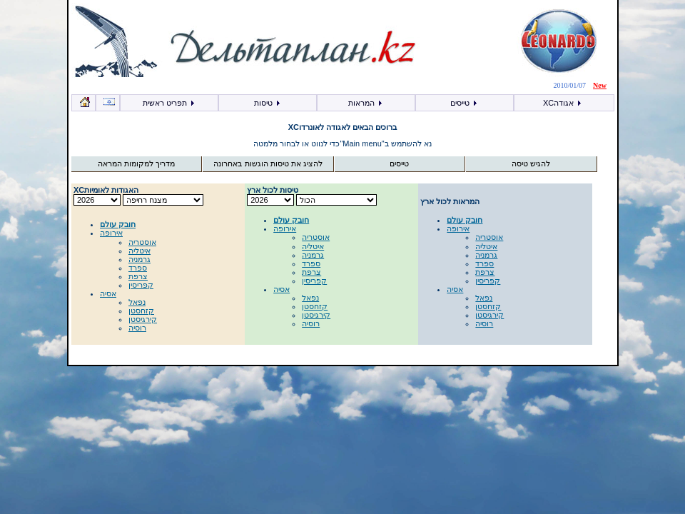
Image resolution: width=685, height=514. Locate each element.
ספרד (137, 267)
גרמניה (139, 259)
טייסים (464, 103)
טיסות (267, 103)
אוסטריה (142, 242)
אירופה (111, 232)
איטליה (139, 250)
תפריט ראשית (169, 103)
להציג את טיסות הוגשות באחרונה (267, 163)
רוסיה (137, 327)
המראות (365, 103)
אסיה (108, 293)
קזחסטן (141, 310)
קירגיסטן (142, 319)
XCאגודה (562, 103)
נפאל (137, 302)
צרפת (138, 276)
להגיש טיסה (531, 163)
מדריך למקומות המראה (136, 163)
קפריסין (140, 285)
